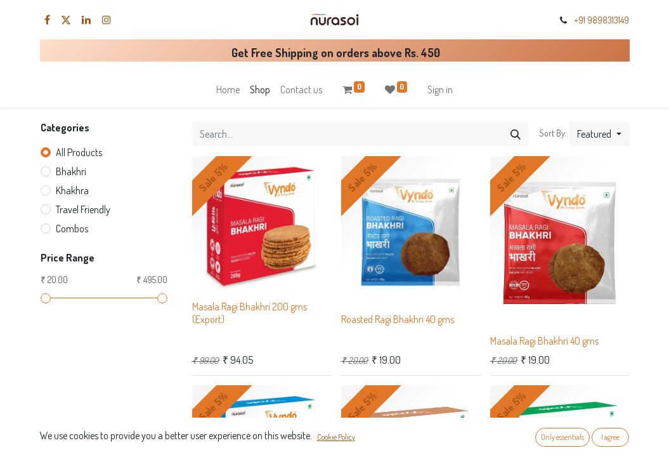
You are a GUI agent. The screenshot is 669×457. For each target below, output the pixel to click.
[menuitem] (228, 89)
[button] (599, 134)
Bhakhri (71, 171)
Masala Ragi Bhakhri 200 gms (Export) (249, 312)
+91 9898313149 (601, 20)
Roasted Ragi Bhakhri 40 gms (397, 319)
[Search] (515, 134)
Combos (72, 228)
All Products (79, 152)
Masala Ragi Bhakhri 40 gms (544, 340)
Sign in (440, 89)
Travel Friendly (83, 209)
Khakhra (72, 190)
